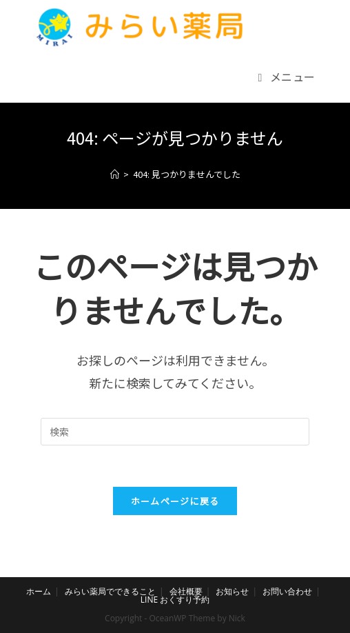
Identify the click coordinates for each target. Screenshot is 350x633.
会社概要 (186, 591)
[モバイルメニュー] (287, 76)
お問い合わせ (287, 591)
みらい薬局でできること (110, 591)
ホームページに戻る (175, 501)
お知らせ (232, 591)
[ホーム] (114, 174)
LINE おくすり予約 (175, 599)
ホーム (38, 591)
